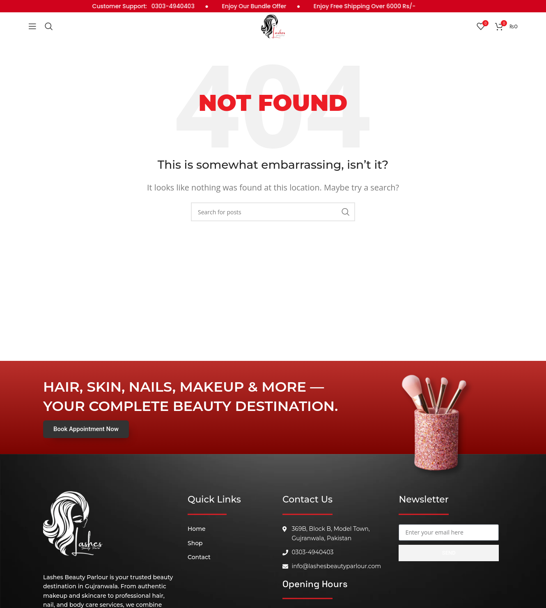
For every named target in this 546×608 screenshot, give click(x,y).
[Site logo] (273, 30)
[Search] (49, 31)
